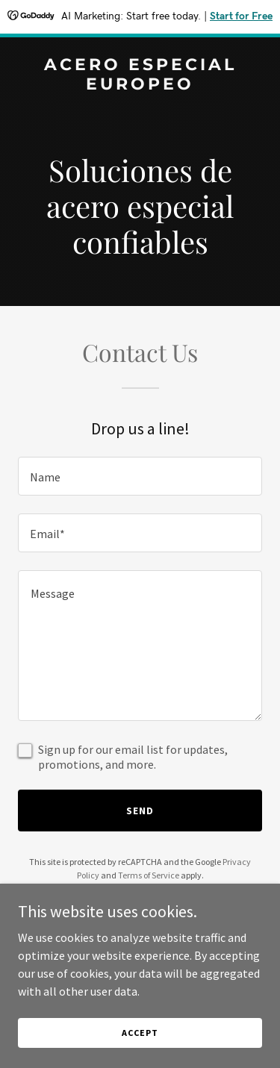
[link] (140, 85)
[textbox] (140, 476)
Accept (140, 1032)
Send (140, 810)
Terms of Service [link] (148, 875)
